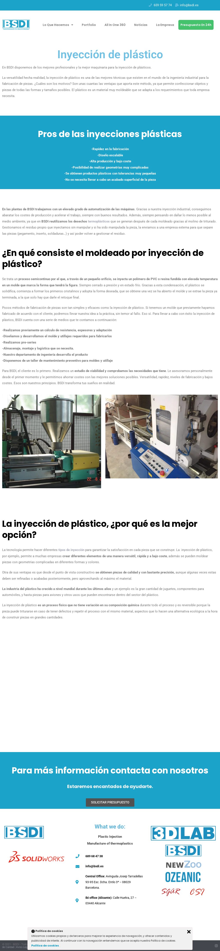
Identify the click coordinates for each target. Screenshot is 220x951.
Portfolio (89, 25)
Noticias (140, 25)
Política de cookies (45, 945)
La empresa (165, 25)
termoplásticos (99, 221)
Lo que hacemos (58, 24)
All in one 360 (115, 25)
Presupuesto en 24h (196, 25)
